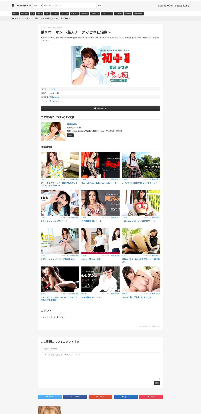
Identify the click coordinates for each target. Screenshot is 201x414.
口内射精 (24, 13)
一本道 (52, 89)
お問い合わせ (19, 409)
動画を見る (102, 108)
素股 (47, 13)
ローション (95, 13)
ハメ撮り (55, 13)
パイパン (74, 13)
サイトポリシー (32, 409)
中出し (15, 13)
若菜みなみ (54, 97)
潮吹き (39, 13)
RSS (43, 409)
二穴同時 (118, 13)
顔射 (32, 13)
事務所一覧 (138, 13)
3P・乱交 (84, 13)
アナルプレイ (107, 13)
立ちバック (54, 101)
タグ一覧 (128, 13)
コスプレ (64, 13)
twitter (70, 135)
